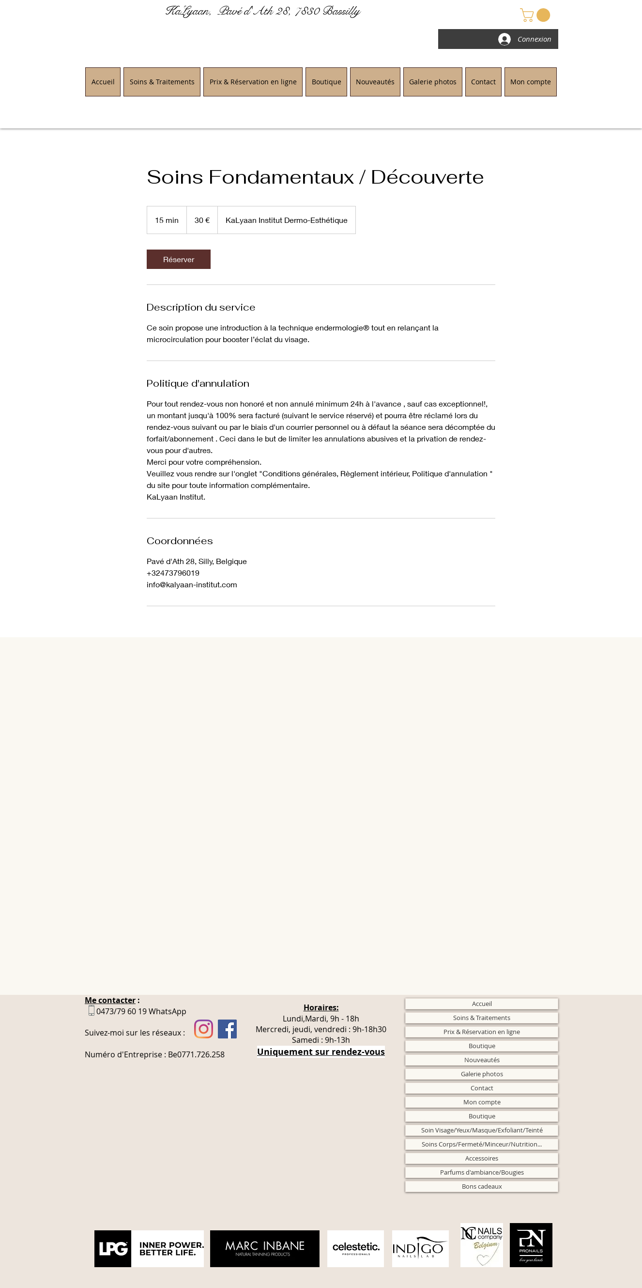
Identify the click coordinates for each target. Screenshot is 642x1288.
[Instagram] (203, 1029)
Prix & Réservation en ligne (481, 1031)
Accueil (482, 1003)
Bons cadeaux (482, 1186)
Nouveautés (482, 1059)
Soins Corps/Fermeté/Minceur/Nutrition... (482, 1144)
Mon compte (482, 1102)
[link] (179, 259)
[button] (536, 15)
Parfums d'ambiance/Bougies (482, 1172)
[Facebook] (227, 1029)
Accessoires (481, 1158)
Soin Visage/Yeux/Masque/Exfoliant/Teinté (482, 1130)
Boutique (482, 1045)
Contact (482, 1088)
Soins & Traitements (481, 1017)
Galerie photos (482, 1073)
